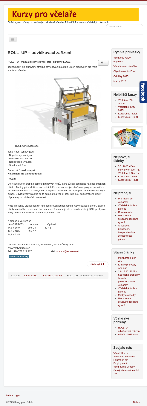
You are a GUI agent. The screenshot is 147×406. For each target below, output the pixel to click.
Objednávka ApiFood (125, 71)
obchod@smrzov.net (67, 251)
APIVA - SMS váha (128, 334)
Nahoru (137, 402)
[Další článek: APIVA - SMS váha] (97, 264)
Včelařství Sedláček (124, 356)
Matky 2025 (120, 81)
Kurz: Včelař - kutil (128, 117)
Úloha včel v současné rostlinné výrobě (128, 302)
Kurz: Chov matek (127, 113)
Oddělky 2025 (121, 76)
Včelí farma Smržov (124, 366)
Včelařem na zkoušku (125, 66)
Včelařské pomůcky (19, 256)
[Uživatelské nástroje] (103, 63)
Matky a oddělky (127, 295)
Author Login (13, 395)
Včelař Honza (121, 353)
